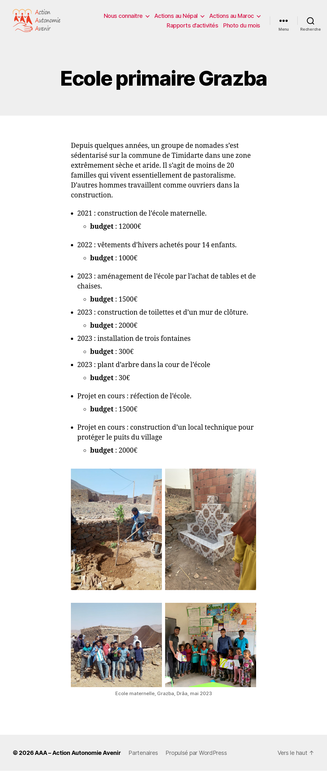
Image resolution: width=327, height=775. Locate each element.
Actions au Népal (176, 18)
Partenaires (143, 757)
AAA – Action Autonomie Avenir (78, 757)
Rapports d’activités (192, 27)
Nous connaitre (123, 18)
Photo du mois (241, 27)
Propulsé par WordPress (196, 757)
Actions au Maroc (231, 18)
